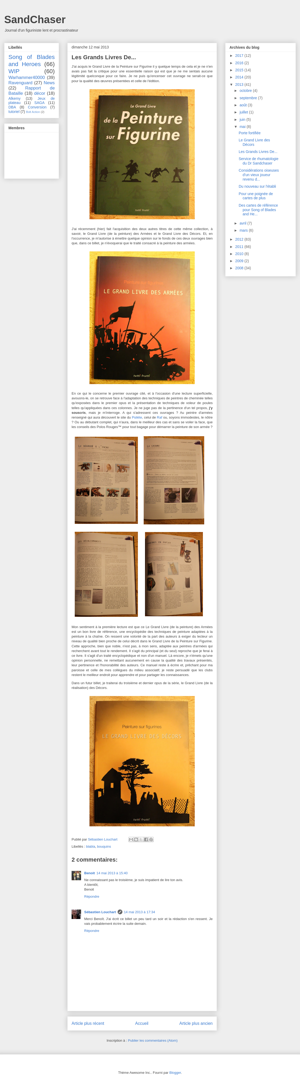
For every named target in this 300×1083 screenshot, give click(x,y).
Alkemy (14, 98)
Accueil (141, 1023)
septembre (248, 98)
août (243, 105)
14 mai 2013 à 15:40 (112, 873)
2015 (239, 70)
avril (243, 223)
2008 (239, 268)
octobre (246, 90)
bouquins (104, 846)
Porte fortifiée (250, 133)
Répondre (91, 896)
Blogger (175, 1073)
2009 (239, 261)
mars (244, 230)
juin (242, 119)
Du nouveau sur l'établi (257, 186)
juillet (244, 112)
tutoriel (13, 112)
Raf (159, 417)
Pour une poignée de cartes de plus (256, 196)
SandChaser (35, 19)
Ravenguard (20, 82)
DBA (12, 107)
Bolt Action (33, 111)
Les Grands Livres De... (258, 152)
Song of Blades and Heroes (31, 60)
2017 (239, 55)
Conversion (37, 107)
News (49, 82)
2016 (239, 63)
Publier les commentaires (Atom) (153, 1040)
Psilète (137, 417)
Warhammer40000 (26, 77)
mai (242, 127)
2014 (239, 77)
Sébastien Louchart (100, 912)
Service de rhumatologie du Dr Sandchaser (258, 161)
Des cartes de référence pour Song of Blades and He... (258, 209)
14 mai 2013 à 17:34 (139, 912)
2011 (239, 247)
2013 (239, 84)
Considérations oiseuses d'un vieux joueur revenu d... (259, 174)
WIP (13, 71)
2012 (239, 239)
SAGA (39, 103)
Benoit (89, 873)
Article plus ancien (196, 1023)
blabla (90, 846)
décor (39, 93)
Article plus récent (88, 1023)
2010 (239, 254)
